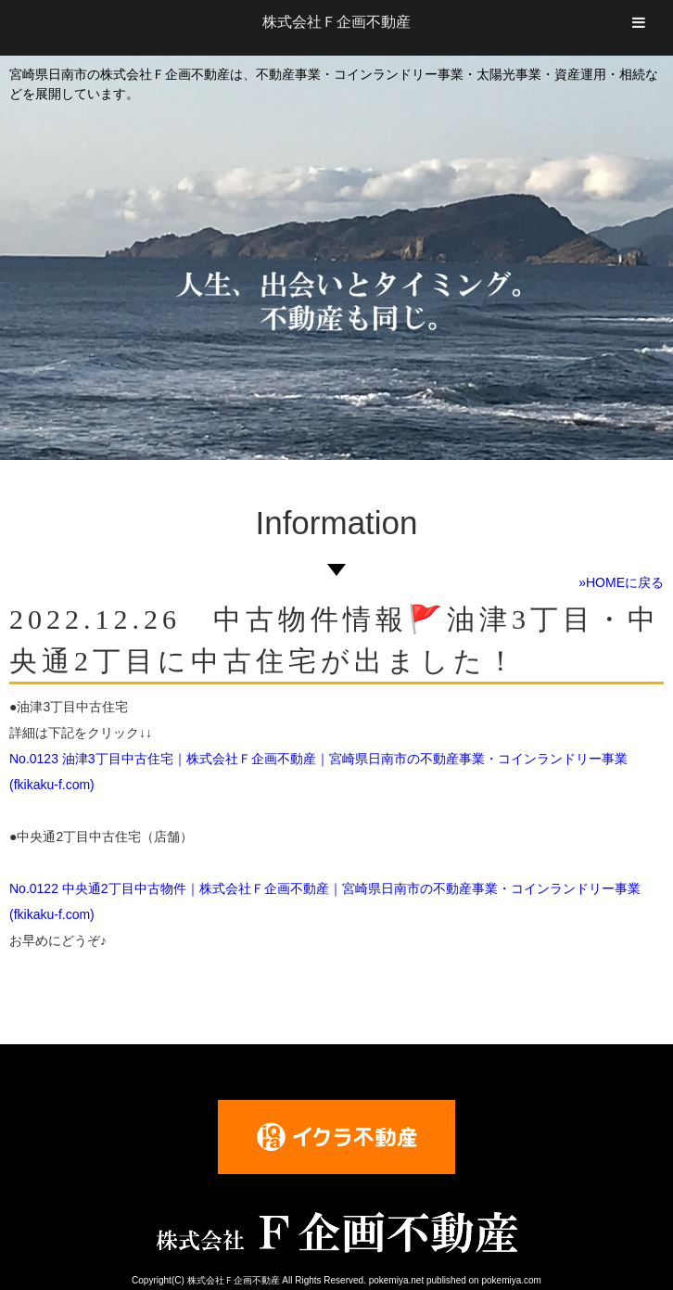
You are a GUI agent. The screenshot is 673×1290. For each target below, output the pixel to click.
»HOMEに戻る (621, 582)
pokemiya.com (510, 1280)
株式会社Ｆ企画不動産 (336, 22)
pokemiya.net (396, 1280)
